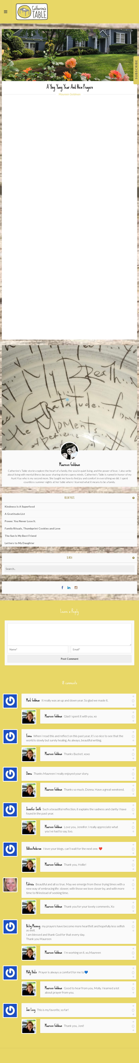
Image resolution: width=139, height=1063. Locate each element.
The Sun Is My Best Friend (20, 535)
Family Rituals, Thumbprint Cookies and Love (32, 528)
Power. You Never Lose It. (20, 521)
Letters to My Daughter (19, 543)
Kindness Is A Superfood (20, 506)
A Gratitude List (15, 513)
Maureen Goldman (70, 94)
